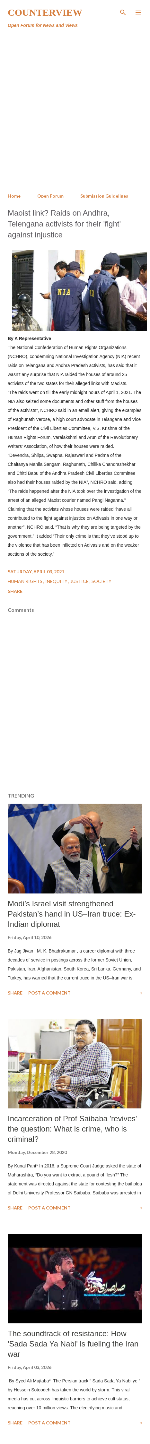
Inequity (56, 581)
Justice (80, 581)
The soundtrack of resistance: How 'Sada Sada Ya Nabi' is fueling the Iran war (73, 1343)
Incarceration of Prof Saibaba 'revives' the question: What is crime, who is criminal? (72, 1128)
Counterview (45, 12)
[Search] (123, 11)
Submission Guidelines (104, 196)
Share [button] (15, 591)
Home (14, 196)
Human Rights (25, 581)
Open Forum (50, 196)
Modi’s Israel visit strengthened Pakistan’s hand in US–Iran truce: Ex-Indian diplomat (72, 913)
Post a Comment (49, 992)
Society (101, 581)
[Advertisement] (74, 111)
